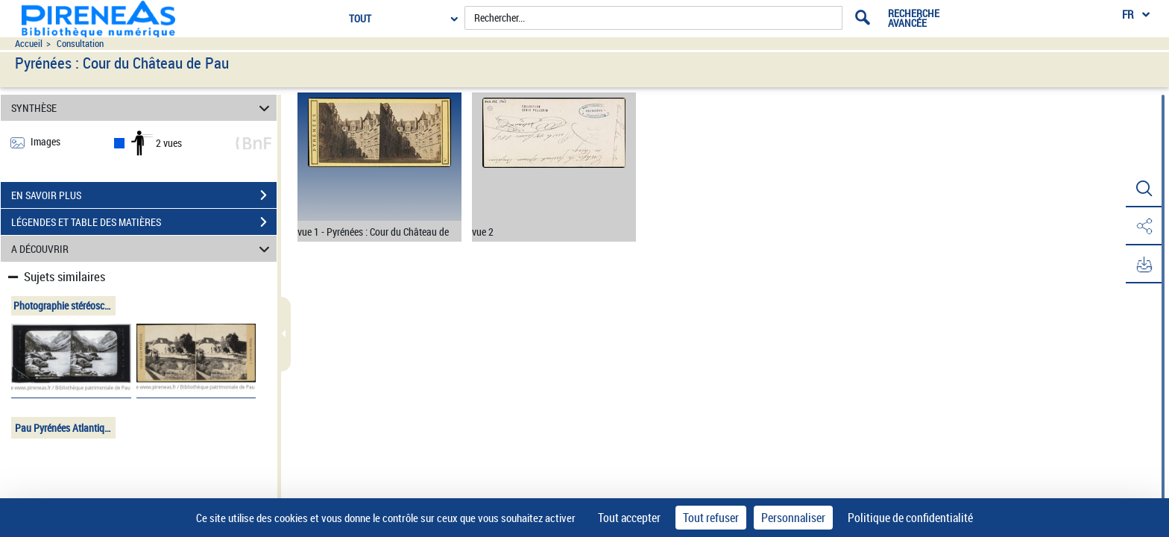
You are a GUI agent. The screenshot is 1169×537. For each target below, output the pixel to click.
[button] (1143, 188)
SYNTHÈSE (142, 108)
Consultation (80, 43)
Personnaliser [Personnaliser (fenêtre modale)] (793, 517)
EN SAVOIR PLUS (144, 195)
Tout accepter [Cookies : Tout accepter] (629, 517)
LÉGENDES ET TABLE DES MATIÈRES (144, 222)
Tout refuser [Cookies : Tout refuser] (711, 517)
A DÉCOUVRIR (142, 249)
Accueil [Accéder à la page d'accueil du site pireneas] (28, 43)
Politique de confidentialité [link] (910, 517)
